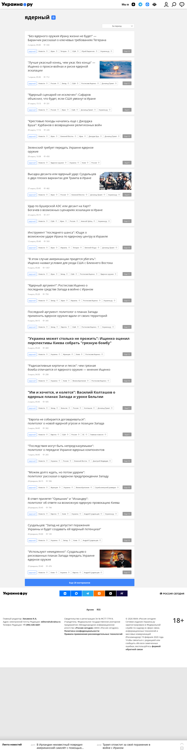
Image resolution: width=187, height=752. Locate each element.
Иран (53, 57)
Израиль (63, 281)
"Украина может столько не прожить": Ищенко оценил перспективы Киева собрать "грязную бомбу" (78, 391)
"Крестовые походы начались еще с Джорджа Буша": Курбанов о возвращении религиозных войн (61, 136)
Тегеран (63, 57)
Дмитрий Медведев (100, 528)
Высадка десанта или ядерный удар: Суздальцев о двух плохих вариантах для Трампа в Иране (62, 198)
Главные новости (96, 496)
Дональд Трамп (108, 89)
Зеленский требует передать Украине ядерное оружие (61, 166)
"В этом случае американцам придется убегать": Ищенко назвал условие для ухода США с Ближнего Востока (62, 296)
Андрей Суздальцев (91, 593)
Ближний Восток (66, 153)
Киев (84, 185)
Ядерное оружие (57, 185)
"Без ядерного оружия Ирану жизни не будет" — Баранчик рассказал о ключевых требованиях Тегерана (62, 40)
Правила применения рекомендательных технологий (93, 718)
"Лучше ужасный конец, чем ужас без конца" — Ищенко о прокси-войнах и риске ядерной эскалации (61, 72)
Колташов (88, 464)
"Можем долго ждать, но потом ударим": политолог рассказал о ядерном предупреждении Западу (63, 544)
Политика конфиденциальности (81, 715)
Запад (64, 89)
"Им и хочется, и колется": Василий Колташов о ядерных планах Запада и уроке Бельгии (71, 450)
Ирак (81, 153)
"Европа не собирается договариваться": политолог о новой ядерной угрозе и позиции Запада (61, 479)
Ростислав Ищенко (88, 89)
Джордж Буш (94, 153)
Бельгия (64, 464)
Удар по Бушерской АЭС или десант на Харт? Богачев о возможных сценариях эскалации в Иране (60, 232)
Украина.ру (104, 57)
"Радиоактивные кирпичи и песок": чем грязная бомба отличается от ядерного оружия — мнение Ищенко (63, 420)
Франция (66, 405)
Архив (90, 693)
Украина (73, 185)
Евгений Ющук (91, 281)
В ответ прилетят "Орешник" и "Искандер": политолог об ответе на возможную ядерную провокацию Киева (60, 576)
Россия (53, 89)
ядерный (37, 17)
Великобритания (79, 437)
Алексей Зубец (86, 249)
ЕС (83, 496)
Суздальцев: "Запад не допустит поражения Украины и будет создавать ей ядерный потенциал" (59, 608)
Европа (64, 378)
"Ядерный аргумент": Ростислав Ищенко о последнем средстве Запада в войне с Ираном (60, 327)
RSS (99, 693)
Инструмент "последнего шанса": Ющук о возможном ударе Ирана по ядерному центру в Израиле (61, 264)
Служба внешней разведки (105, 561)
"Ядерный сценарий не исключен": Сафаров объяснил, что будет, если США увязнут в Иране (62, 102)
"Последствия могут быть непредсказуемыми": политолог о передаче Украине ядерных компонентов (61, 512)
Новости (41, 57)
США (74, 57)
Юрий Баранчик (88, 57)
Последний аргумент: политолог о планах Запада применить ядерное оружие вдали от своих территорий (63, 361)
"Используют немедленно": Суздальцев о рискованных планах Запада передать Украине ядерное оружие (61, 640)
